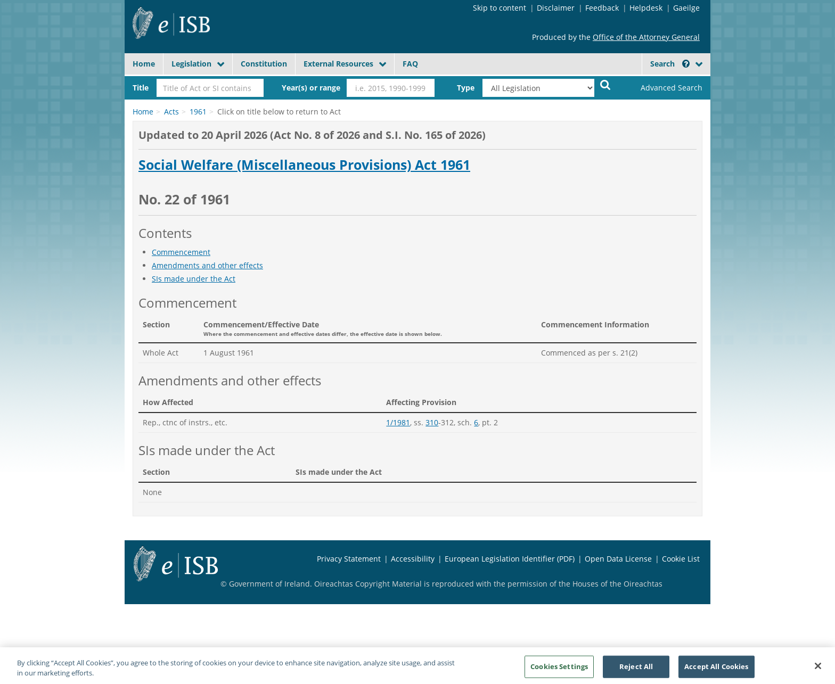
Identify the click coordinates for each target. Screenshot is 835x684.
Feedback (602, 8)
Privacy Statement (349, 559)
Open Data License (618, 559)
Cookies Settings (559, 670)
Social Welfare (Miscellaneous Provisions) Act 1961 (304, 165)
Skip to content (499, 8)
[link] (662, 88)
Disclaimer (556, 8)
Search (670, 64)
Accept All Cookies (716, 670)
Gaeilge (686, 8)
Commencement (181, 252)
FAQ (410, 64)
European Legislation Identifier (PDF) (510, 559)
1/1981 (398, 422)
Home (144, 64)
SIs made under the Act (193, 279)
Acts (171, 111)
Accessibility (413, 559)
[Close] (818, 670)
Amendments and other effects (207, 265)
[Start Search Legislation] (605, 84)
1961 (198, 111)
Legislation (191, 64)
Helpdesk (645, 8)
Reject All (636, 670)
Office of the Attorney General (646, 37)
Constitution (264, 64)
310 (431, 422)
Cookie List (681, 559)
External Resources (338, 64)
